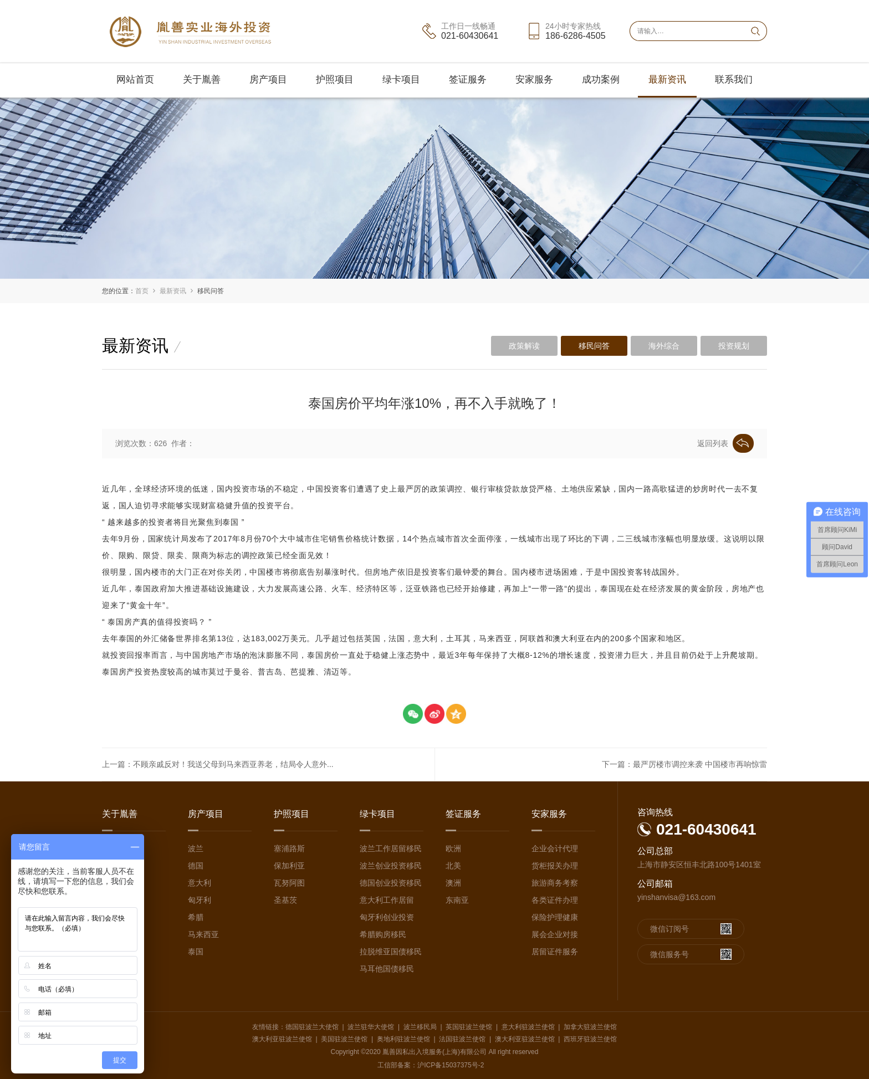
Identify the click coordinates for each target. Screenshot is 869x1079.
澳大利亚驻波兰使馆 (282, 1039)
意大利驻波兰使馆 (528, 1027)
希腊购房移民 (383, 934)
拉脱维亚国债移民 (391, 951)
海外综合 (663, 345)
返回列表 (725, 443)
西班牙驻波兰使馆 (590, 1039)
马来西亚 (203, 934)
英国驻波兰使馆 (469, 1027)
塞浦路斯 (289, 848)
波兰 (195, 848)
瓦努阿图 (289, 882)
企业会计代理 (554, 848)
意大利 (199, 882)
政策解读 (524, 345)
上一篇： (218, 764)
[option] (434, 188)
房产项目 (268, 79)
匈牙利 (199, 900)
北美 (453, 865)
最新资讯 (667, 79)
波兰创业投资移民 (391, 865)
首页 (142, 291)
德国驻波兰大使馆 (312, 1027)
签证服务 (468, 79)
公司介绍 (117, 848)
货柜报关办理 (554, 865)
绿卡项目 (401, 79)
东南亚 (457, 900)
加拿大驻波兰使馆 (590, 1027)
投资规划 (733, 345)
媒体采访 (117, 900)
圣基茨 (285, 900)
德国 (195, 865)
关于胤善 (202, 79)
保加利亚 (289, 865)
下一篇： (684, 764)
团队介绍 (117, 865)
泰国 (195, 951)
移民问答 (210, 291)
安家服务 (534, 79)
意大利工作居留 (387, 900)
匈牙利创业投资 (387, 917)
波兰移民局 (420, 1027)
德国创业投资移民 (391, 882)
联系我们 (734, 79)
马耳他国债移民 (387, 968)
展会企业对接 (554, 934)
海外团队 (117, 882)
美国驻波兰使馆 (344, 1039)
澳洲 (453, 882)
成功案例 (601, 79)
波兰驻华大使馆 (370, 1027)
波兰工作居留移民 (391, 848)
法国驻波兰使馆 (462, 1039)
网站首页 (135, 79)
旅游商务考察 (554, 882)
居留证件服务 (554, 951)
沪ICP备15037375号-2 (450, 1065)
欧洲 (453, 848)
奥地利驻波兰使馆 (403, 1039)
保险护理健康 (554, 917)
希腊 (195, 917)
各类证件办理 (554, 900)
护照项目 (335, 79)
